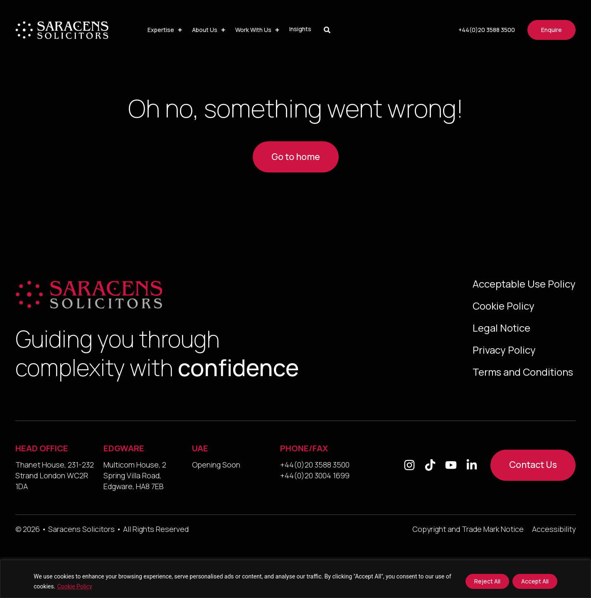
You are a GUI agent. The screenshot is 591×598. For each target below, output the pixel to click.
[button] (165, 30)
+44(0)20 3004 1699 (315, 475)
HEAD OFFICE (41, 448)
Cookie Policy (74, 586)
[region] (295, 579)
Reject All (487, 581)
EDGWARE (123, 448)
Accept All (535, 581)
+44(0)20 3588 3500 (315, 465)
